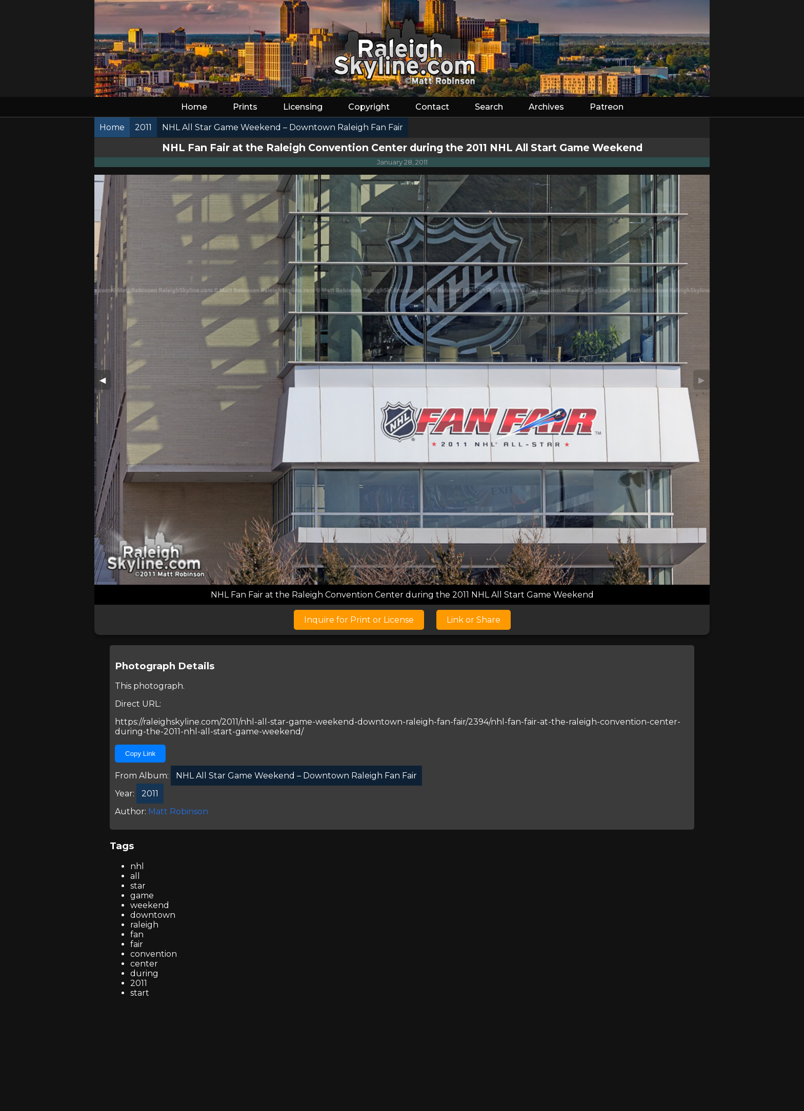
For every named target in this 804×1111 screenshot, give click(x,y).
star (138, 886)
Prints (245, 107)
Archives (546, 107)
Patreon (607, 107)
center (144, 964)
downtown (152, 915)
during (144, 973)
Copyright (369, 107)
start (139, 993)
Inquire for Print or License (359, 620)
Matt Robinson (178, 811)
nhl (137, 866)
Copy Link (140, 753)
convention (153, 954)
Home (194, 107)
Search (489, 107)
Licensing (303, 107)
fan (137, 934)
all (135, 876)
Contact (432, 107)
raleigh (144, 925)
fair (136, 944)
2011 (138, 983)
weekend (149, 905)
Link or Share (473, 620)
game (142, 895)
